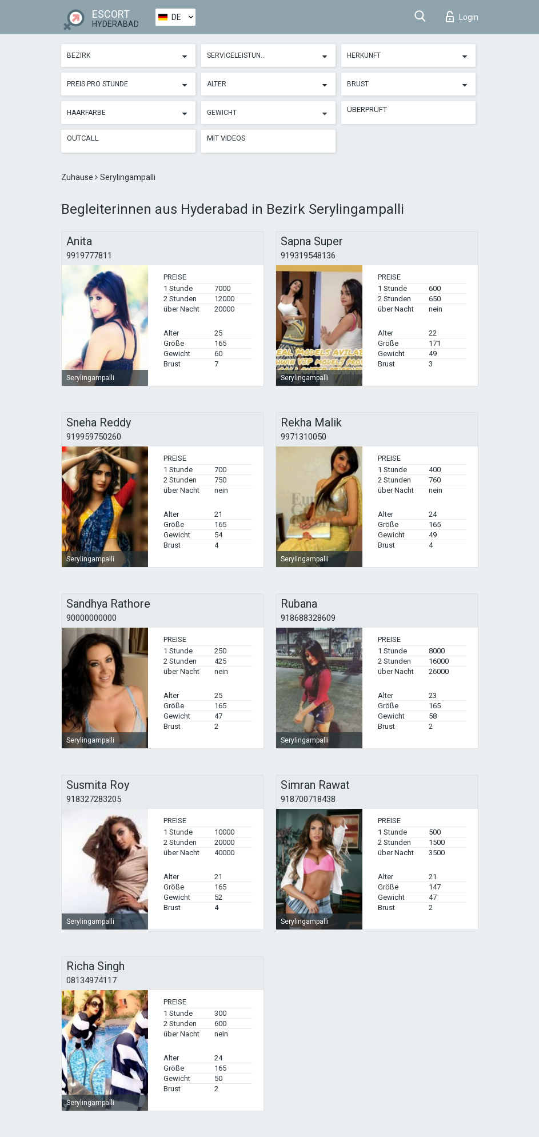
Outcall (83, 138)
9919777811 (89, 255)
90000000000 (91, 618)
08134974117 (91, 980)
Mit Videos (226, 138)
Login (462, 16)
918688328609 (308, 618)
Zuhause (78, 177)
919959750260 (93, 437)
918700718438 (308, 799)
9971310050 (303, 437)
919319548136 (308, 255)
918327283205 (93, 799)
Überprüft (367, 109)
